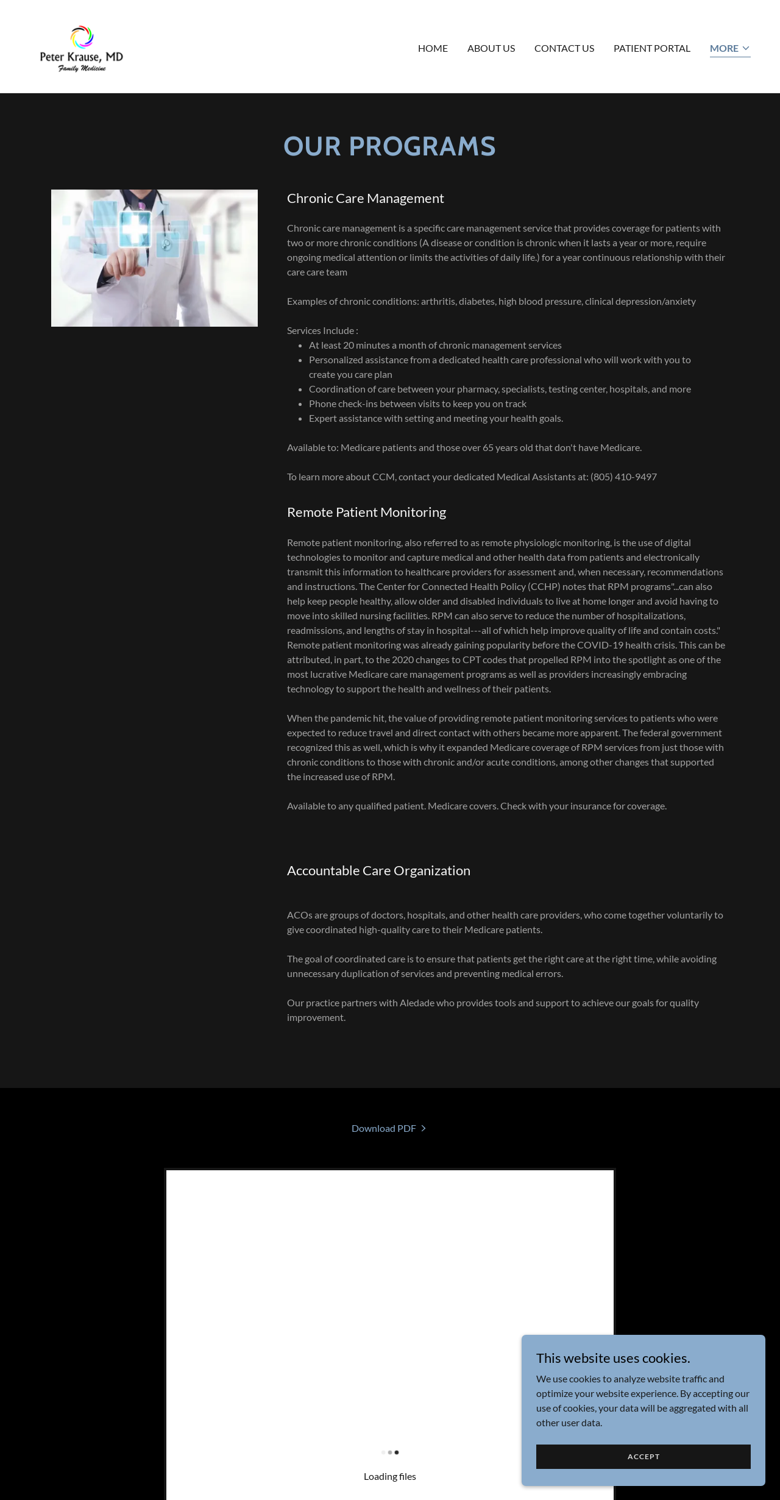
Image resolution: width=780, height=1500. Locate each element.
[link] (81, 45)
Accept (644, 1481)
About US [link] (491, 48)
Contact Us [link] (564, 48)
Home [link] (433, 48)
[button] (730, 49)
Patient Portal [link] (652, 48)
